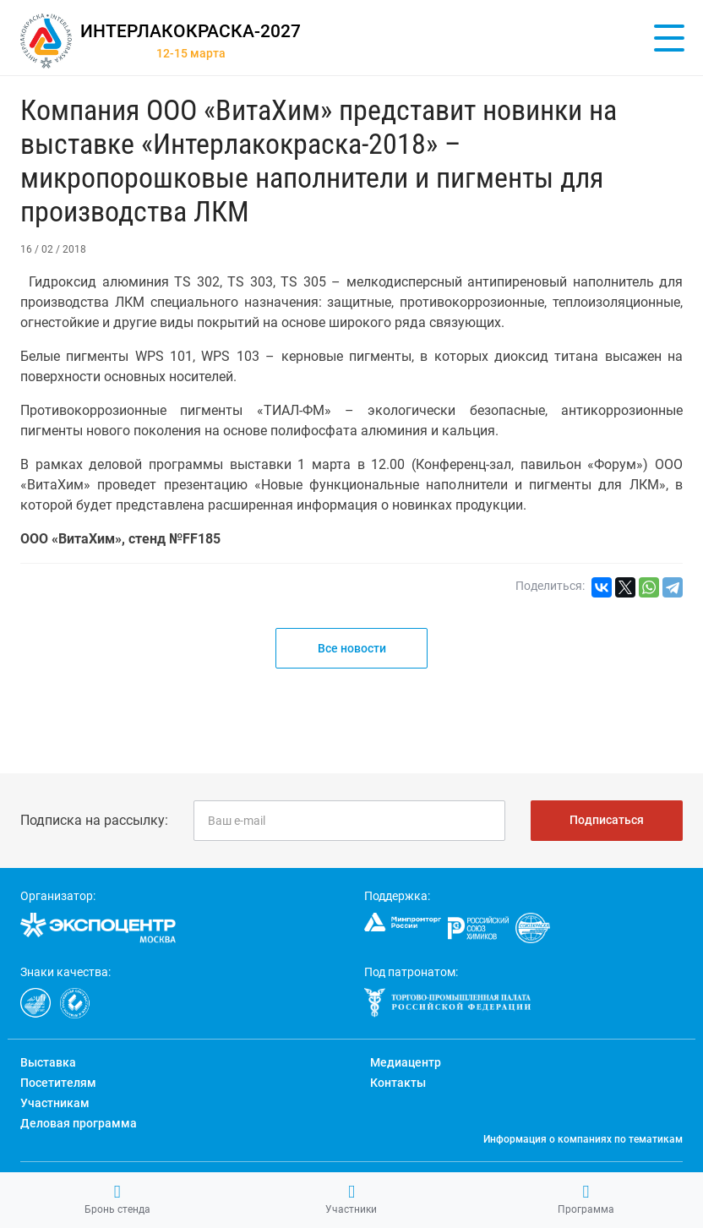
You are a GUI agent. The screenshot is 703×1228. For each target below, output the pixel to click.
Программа (586, 1199)
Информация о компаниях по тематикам (583, 1139)
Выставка (48, 1062)
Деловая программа (78, 1123)
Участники (351, 1199)
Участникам (55, 1103)
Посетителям (58, 1082)
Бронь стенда (117, 1199)
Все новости (352, 648)
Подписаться (606, 820)
